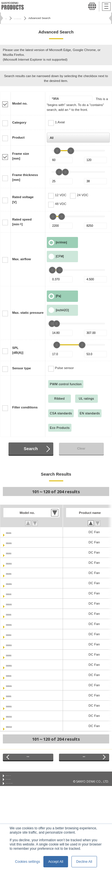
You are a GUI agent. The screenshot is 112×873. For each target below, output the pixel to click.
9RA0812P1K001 (18, 715)
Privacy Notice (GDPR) (20, 794)
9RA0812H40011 (18, 562)
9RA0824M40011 (18, 664)
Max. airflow (21, 259)
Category (19, 122)
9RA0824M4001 (18, 654)
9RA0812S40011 (18, 542)
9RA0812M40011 (18, 583)
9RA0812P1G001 (19, 726)
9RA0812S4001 (17, 532)
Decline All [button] (84, 862)
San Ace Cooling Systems (36, 18)
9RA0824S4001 (17, 613)
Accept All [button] (55, 862)
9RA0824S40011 (18, 624)
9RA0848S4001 (17, 695)
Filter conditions (25, 407)
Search (31, 448)
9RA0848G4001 (17, 675)
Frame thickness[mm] (25, 177)
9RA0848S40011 (18, 705)
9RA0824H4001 (17, 634)
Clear (81, 448)
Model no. (20, 103)
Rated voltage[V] (23, 199)
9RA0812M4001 (18, 573)
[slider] (57, 150)
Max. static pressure (28, 312)
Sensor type (21, 368)
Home (8, 18)
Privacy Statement (17, 787)
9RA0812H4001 (17, 552)
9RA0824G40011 (18, 603)
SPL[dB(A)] (17, 350)
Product (18, 137)
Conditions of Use (17, 780)
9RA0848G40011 (18, 685)
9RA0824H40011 (18, 644)
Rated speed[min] (21, 222)
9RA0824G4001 (17, 593)
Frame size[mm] (20, 156)
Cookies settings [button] (27, 862)
